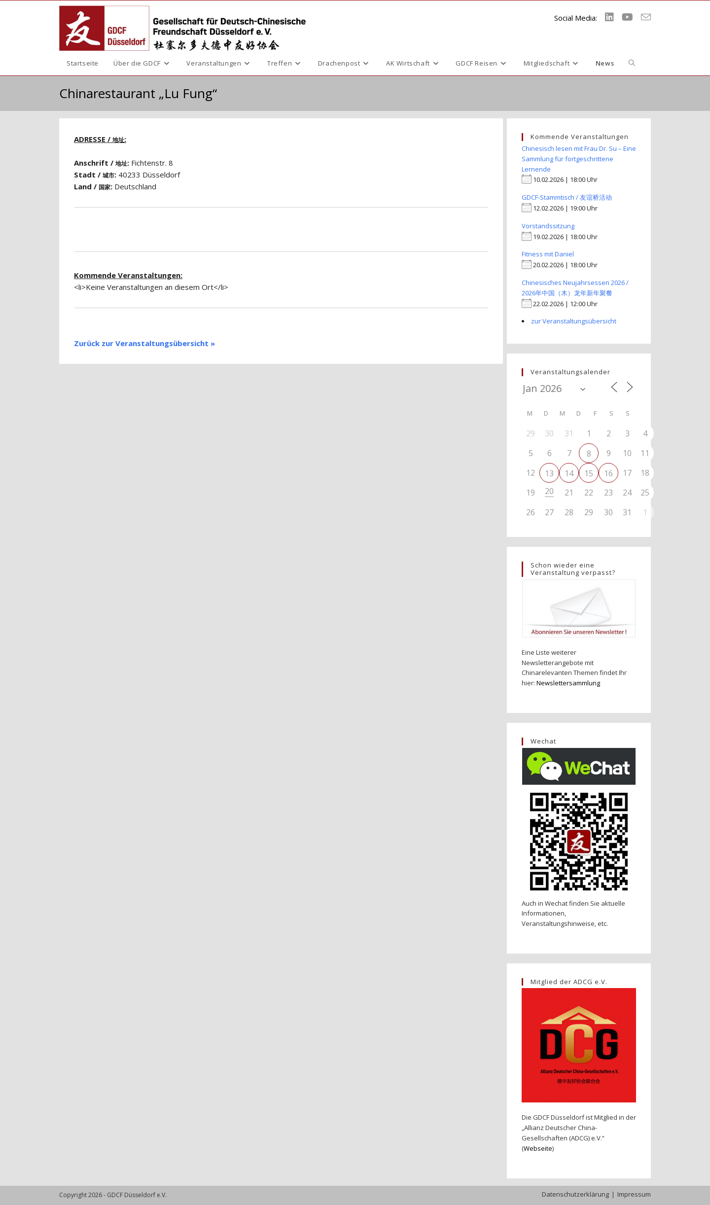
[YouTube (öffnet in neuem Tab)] (627, 17)
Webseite (538, 1148)
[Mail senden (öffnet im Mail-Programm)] (646, 17)
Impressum (634, 1194)
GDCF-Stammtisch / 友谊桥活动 (567, 197)
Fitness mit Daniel (548, 253)
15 (588, 473)
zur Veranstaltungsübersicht (573, 321)
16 (608, 473)
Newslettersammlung (568, 682)
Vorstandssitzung (548, 225)
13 (549, 473)
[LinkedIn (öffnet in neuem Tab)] (609, 17)
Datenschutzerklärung (575, 1194)
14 (569, 473)
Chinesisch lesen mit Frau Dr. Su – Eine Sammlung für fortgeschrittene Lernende (579, 159)
